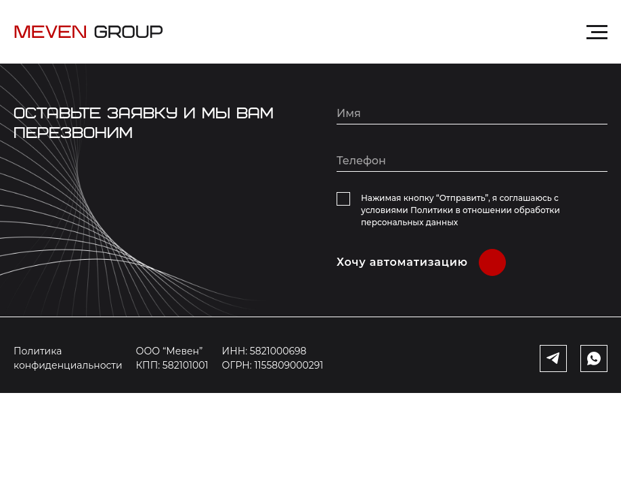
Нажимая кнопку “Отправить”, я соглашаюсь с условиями (460, 210)
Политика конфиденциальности (68, 358)
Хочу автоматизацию (402, 262)
